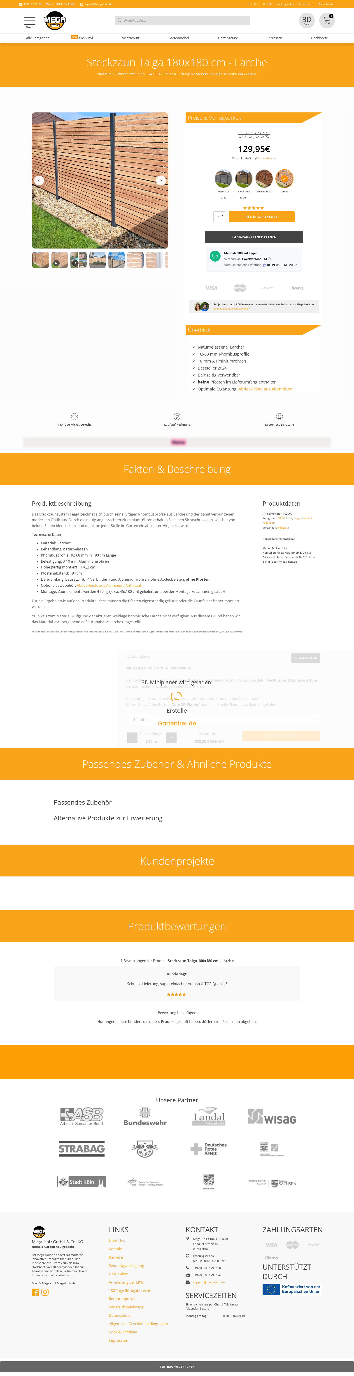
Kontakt (115, 1248)
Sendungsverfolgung (126, 1265)
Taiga (296, 518)
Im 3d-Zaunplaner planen (254, 237)
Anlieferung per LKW (126, 1282)
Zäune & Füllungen (178, 74)
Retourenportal (122, 1298)
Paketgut (283, 527)
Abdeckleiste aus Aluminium (266, 389)
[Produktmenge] (219, 216)
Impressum (118, 1340)
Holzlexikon (118, 1273)
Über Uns (117, 1240)
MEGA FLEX (151, 74)
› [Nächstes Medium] (161, 180)
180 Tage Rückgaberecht (129, 1290)
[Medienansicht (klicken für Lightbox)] (100, 180)
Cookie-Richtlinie (123, 1332)
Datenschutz (119, 1315)
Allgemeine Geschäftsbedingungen (138, 1323)
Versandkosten (267, 158)
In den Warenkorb (261, 217)
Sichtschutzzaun (127, 74)
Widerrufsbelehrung (126, 1307)
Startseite (104, 74)
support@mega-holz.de (98, 4)
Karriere (116, 1257)
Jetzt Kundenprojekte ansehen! (232, 308)
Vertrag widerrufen (177, 1367)
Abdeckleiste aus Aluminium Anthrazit (109, 585)
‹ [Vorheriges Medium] (39, 180)
